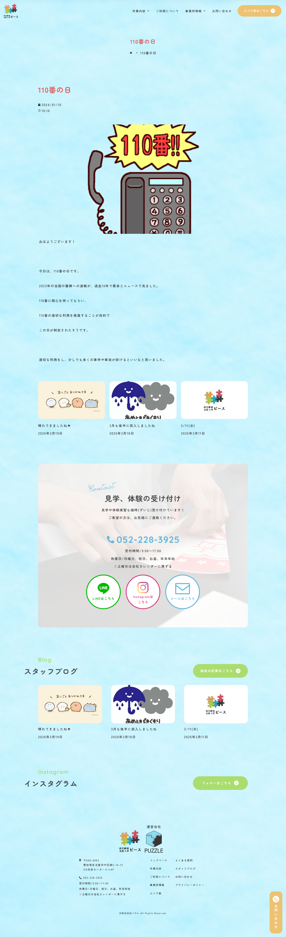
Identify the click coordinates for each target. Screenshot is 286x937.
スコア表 (156, 893)
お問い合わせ (222, 11)
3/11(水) (188, 425)
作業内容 (141, 11)
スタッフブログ (185, 868)
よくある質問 (184, 860)
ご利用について (167, 11)
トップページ (158, 860)
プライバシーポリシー (189, 885)
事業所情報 (195, 11)
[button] (259, 11)
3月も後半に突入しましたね (132, 425)
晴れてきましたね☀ (54, 425)
